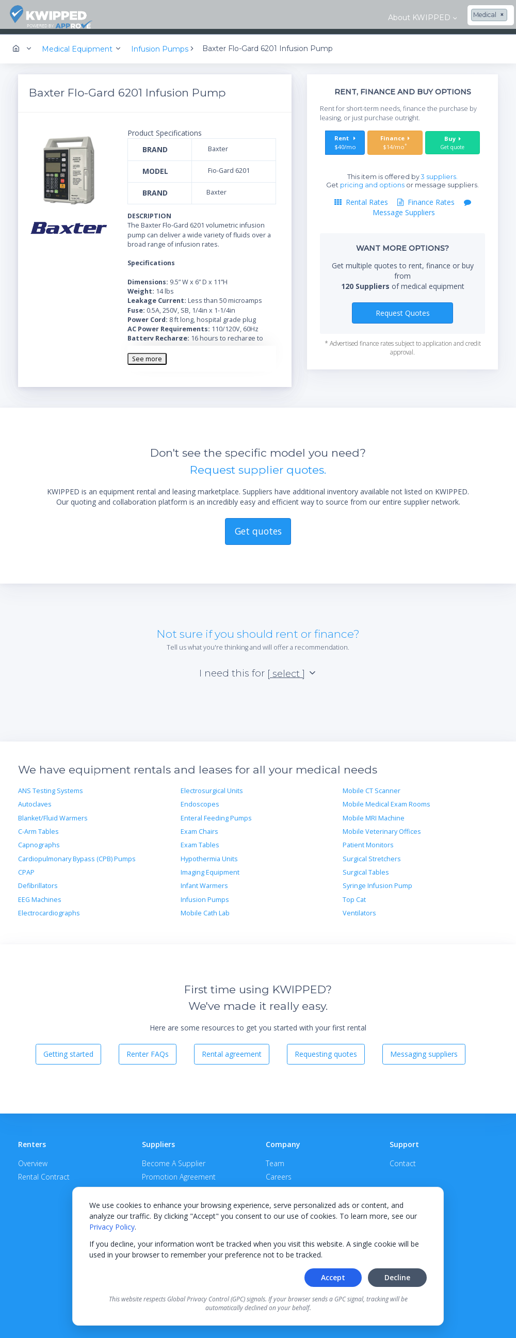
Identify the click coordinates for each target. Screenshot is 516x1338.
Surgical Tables (366, 867)
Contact (403, 1159)
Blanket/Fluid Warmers (53, 813)
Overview (32, 1159)
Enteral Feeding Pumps (216, 813)
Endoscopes (200, 799)
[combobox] (229, 15)
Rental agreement (232, 1049)
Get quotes (258, 526)
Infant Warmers (204, 881)
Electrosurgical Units (212, 786)
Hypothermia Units (209, 853)
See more (147, 353)
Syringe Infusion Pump (377, 881)
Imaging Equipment (210, 867)
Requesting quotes (326, 1049)
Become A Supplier (173, 1159)
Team (275, 1159)
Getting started (68, 1049)
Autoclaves (35, 799)
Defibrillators (38, 881)
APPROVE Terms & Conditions (191, 1184)
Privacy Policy (112, 1227)
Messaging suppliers (424, 1049)
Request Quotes (403, 308)
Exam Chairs (199, 827)
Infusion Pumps (205, 895)
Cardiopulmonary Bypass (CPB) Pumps (77, 853)
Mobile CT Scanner (371, 786)
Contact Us (479, 17)
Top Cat (354, 895)
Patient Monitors (368, 840)
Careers (279, 1171)
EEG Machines (39, 895)
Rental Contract (44, 1171)
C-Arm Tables (38, 827)
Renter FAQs (147, 1049)
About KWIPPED (158, 17)
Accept (333, 1277)
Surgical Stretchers (372, 853)
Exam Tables (200, 840)
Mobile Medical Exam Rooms (386, 799)
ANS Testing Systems (50, 786)
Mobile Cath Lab (205, 908)
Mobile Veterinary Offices (382, 827)
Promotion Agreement (179, 1171)
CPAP (26, 867)
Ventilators (359, 908)
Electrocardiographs (49, 908)
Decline (397, 1277)
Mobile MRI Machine (374, 813)
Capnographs (39, 840)
